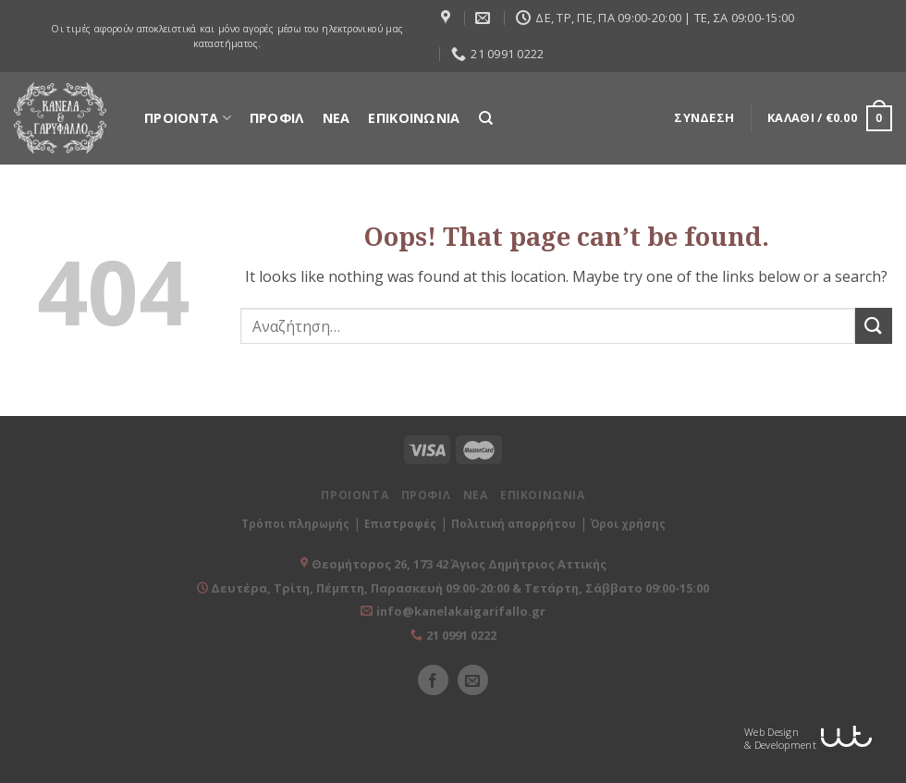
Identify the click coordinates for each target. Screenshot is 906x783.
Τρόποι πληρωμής (295, 524)
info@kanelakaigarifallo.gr (460, 611)
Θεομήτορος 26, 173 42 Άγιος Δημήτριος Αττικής (459, 564)
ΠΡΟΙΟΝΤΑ (187, 117)
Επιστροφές (400, 524)
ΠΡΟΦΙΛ (277, 118)
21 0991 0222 (461, 635)
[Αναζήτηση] (486, 118)
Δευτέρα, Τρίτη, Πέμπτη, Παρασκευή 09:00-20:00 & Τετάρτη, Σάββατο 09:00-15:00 (458, 588)
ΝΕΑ (336, 118)
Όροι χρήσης (628, 524)
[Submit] (873, 326)
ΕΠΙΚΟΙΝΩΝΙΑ (413, 118)
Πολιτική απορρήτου (513, 524)
